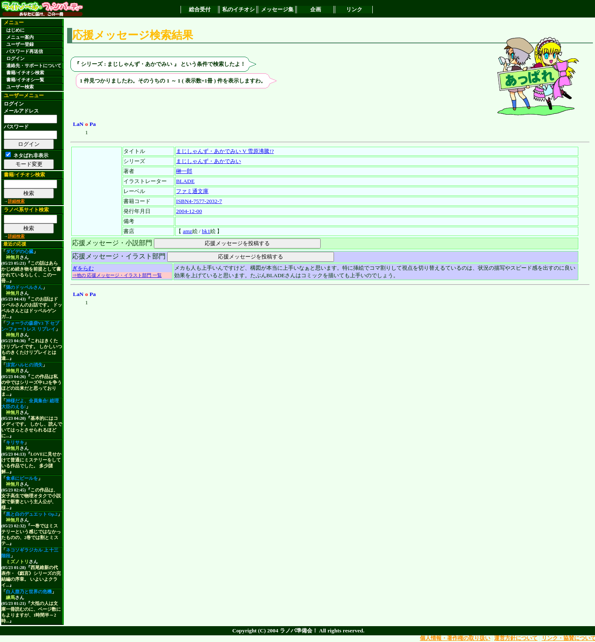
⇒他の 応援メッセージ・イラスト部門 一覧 (117, 275)
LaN (78, 124)
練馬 (10, 597)
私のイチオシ (238, 9)
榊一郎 (184, 171)
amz (187, 231)
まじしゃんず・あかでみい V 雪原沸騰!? (225, 151)
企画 (315, 9)
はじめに (15, 30)
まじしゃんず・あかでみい (208, 161)
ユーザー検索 (20, 87)
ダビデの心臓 (19, 251)
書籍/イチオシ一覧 (25, 80)
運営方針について (515, 638)
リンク (354, 9)
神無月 (13, 257)
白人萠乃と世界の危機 (29, 591)
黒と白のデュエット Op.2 (32, 514)
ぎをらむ (83, 268)
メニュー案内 (20, 37)
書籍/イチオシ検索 (25, 72)
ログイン (15, 58)
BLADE (185, 181)
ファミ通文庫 (192, 191)
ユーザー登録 (20, 44)
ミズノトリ (17, 561)
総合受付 (200, 9)
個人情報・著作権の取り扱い (455, 638)
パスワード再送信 (24, 51)
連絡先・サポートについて (33, 65)
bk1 (206, 231)
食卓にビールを (22, 478)
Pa (93, 124)
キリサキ (15, 442)
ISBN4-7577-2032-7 (199, 201)
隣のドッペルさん (24, 287)
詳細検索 (16, 201)
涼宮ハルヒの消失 (24, 365)
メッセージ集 (277, 9)
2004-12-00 (189, 211)
